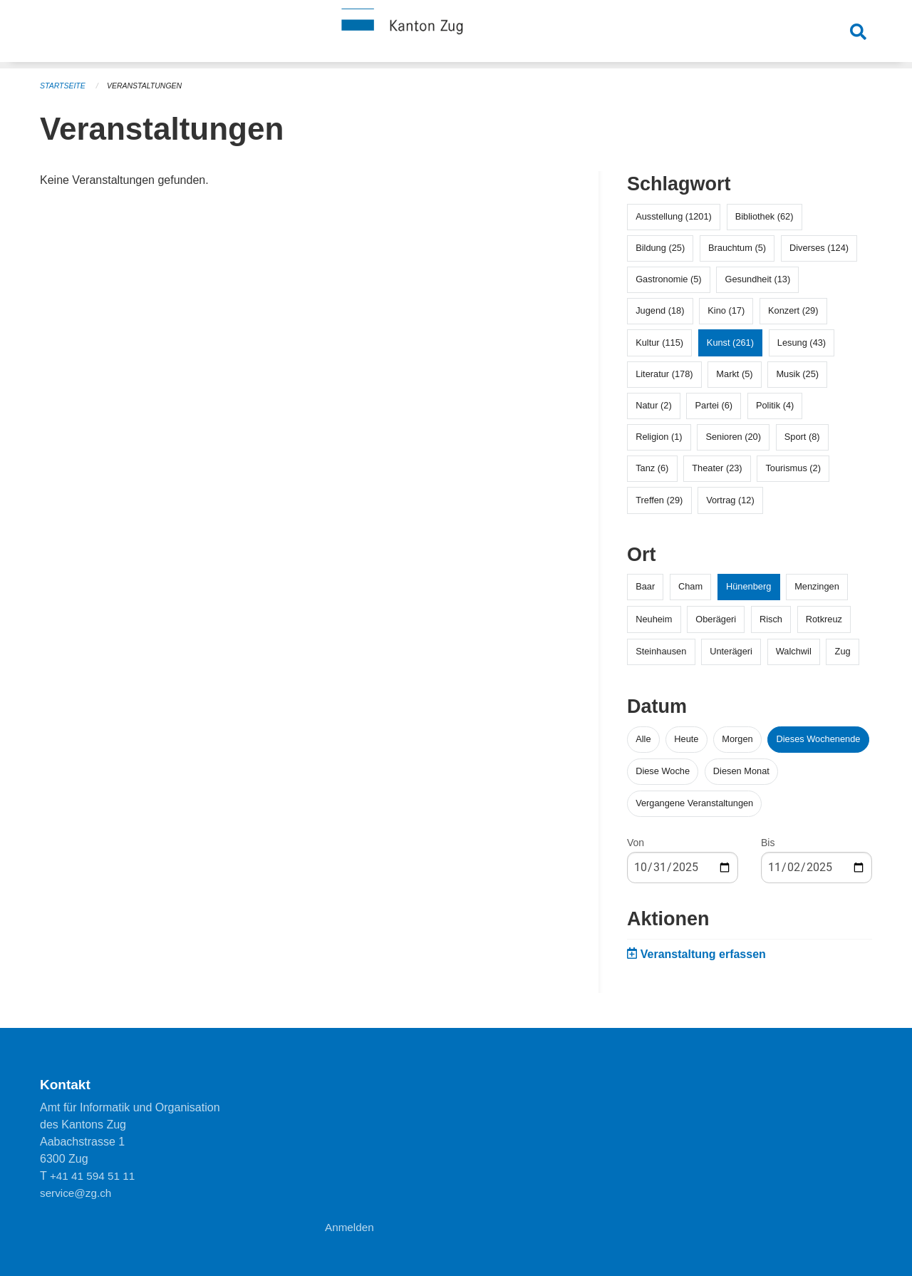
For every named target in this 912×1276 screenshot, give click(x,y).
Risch (771, 619)
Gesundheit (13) (757, 279)
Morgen (737, 739)
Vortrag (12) (730, 500)
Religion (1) (659, 436)
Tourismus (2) (793, 468)
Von (635, 842)
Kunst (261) (730, 342)
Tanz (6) (652, 468)
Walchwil (794, 651)
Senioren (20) (733, 436)
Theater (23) (717, 468)
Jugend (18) (660, 310)
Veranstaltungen (148, 85)
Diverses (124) (819, 247)
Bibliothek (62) (764, 216)
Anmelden (350, 1227)
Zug (843, 651)
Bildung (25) (660, 247)
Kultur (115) (659, 342)
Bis (767, 842)
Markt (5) (734, 374)
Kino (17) (726, 310)
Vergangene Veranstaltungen (694, 803)
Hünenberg (748, 586)
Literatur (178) (664, 374)
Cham (690, 586)
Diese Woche (663, 771)
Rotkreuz (824, 619)
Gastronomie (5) (668, 279)
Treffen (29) (659, 500)
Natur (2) (654, 405)
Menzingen (816, 586)
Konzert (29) (793, 310)
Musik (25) (797, 374)
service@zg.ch (77, 1193)
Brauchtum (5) (737, 247)
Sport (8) (802, 436)
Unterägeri (731, 651)
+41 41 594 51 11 (94, 1176)
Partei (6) (713, 405)
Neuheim (654, 619)
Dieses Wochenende (819, 739)
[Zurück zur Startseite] (456, 34)
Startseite (64, 85)
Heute (686, 739)
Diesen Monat (741, 771)
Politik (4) (775, 405)
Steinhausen (661, 651)
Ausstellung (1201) (674, 216)
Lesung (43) (801, 342)
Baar (645, 586)
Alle (643, 739)
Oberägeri (715, 619)
